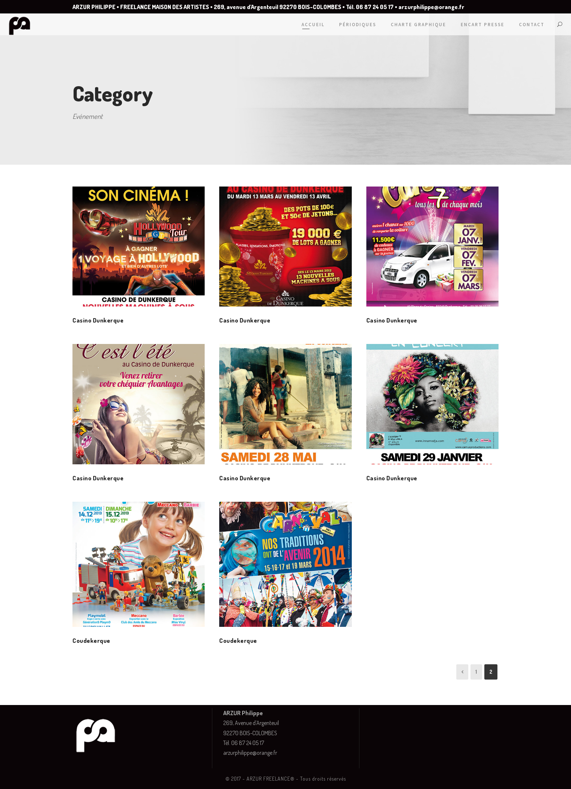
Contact (531, 24)
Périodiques (357, 24)
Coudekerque (91, 640)
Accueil (313, 24)
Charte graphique (418, 24)
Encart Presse (482, 24)
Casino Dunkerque (97, 320)
